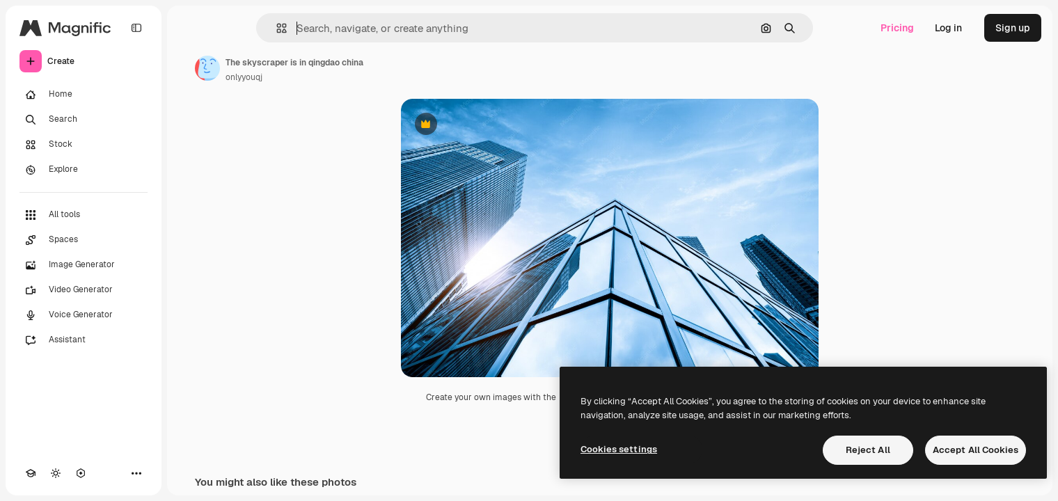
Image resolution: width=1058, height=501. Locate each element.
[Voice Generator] (83, 315)
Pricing (897, 28)
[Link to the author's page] (207, 68)
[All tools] (83, 215)
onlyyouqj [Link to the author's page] (244, 77)
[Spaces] (83, 240)
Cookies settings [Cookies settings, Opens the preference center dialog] (619, 449)
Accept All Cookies (975, 450)
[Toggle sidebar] (136, 28)
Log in (948, 28)
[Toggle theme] (56, 473)
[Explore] (83, 170)
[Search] (83, 120)
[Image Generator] (83, 265)
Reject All (868, 450)
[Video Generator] (83, 290)
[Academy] (30, 473)
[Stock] (83, 145)
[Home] (83, 95)
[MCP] (81, 473)
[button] (276, 28)
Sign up (1012, 28)
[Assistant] (83, 340)
